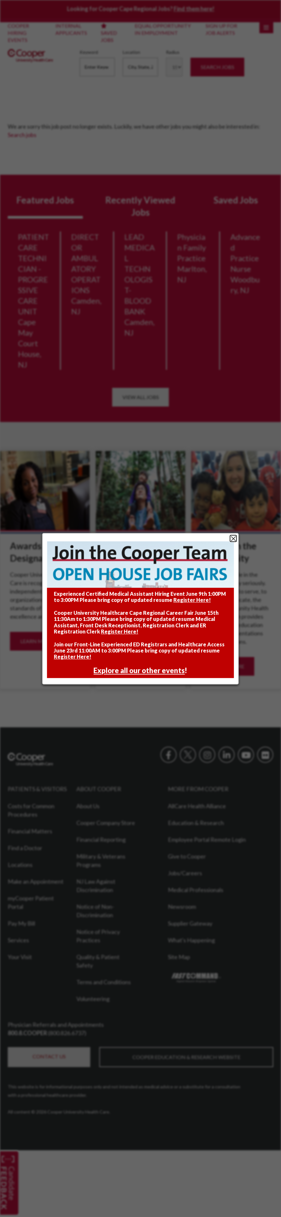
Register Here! (192, 600)
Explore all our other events (139, 670)
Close (233, 538)
